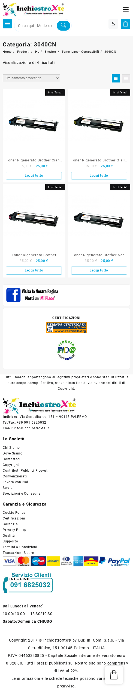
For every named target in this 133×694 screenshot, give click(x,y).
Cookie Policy (14, 513)
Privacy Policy (14, 530)
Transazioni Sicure (18, 553)
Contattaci (11, 459)
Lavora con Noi (15, 482)
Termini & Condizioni (20, 547)
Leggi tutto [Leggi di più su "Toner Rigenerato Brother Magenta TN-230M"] (34, 270)
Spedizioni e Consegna (22, 493)
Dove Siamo (13, 453)
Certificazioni (14, 518)
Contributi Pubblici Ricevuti (26, 470)
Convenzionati (15, 476)
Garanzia (10, 524)
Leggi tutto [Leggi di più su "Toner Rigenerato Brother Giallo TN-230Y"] (99, 176)
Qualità (9, 536)
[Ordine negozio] (31, 78)
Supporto (10, 541)
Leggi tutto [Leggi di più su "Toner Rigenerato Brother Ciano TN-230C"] (34, 176)
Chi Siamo (11, 448)
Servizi (8, 488)
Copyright (11, 465)
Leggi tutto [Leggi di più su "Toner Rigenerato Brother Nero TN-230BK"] (99, 270)
